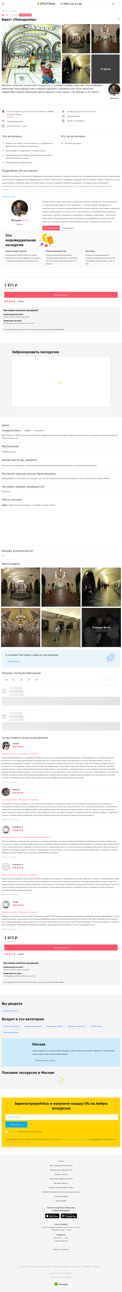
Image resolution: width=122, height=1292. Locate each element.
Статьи (61, 1161)
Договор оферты (61, 1183)
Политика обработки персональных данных (61, 1192)
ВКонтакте (58, 1238)
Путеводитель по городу (45, 1060)
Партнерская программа (40, 1267)
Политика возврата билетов (61, 1179)
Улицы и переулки (76, 1026)
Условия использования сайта (61, 1187)
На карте (10, 117)
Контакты (97, 1267)
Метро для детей (54, 1026)
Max (66, 1238)
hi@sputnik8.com (61, 1241)
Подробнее (68, 228)
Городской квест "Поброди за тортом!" (20, 753)
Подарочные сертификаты (61, 1170)
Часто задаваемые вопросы (61, 1165)
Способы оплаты (61, 1196)
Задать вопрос (51, 228)
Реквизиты (87, 1267)
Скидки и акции (61, 1174)
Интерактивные (11, 1032)
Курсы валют (61, 1201)
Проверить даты (61, 295)
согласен (14, 1132)
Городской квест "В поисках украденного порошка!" (27, 837)
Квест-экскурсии (11, 1026)
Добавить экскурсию (61, 1249)
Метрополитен (11, 1010)
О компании (23, 1267)
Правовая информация (61, 1267)
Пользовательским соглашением (76, 1139)
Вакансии (76, 1267)
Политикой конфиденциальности (18, 1142)
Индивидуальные (33, 1026)
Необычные (96, 1026)
